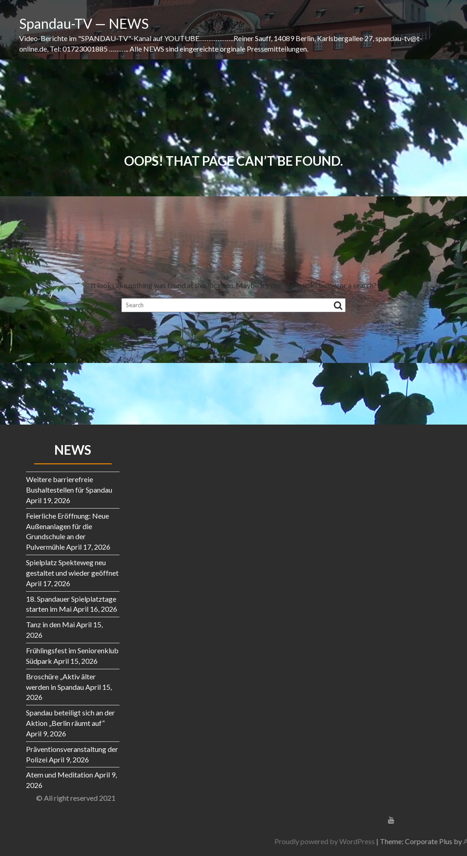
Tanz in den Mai (50, 624)
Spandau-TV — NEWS (84, 23)
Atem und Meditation (59, 774)
